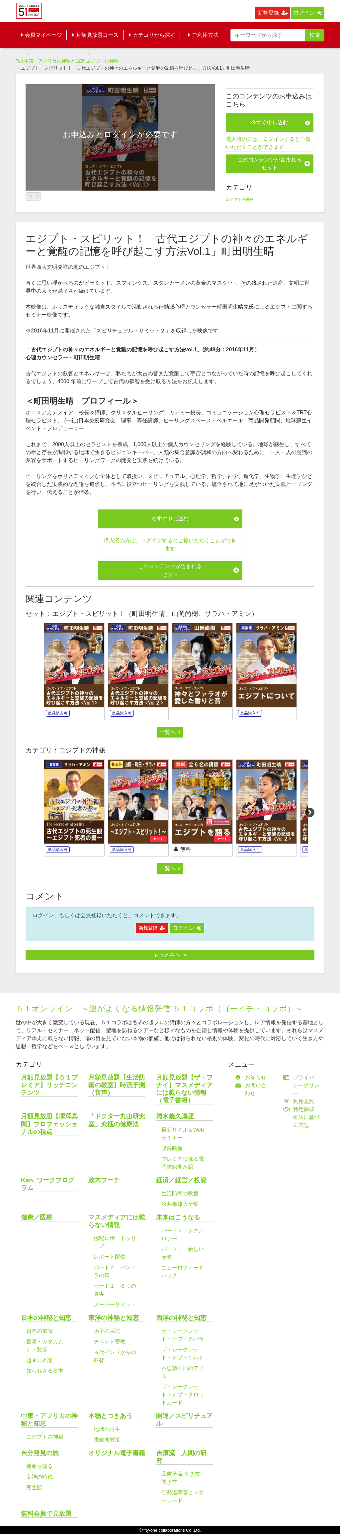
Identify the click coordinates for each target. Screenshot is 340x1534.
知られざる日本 (44, 1371)
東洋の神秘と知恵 (113, 1317)
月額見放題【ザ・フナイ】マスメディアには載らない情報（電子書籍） (184, 1089)
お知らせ (252, 1077)
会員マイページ (41, 35)
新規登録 (273, 13)
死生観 (34, 1487)
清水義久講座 (175, 1116)
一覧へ (170, 732)
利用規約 (300, 1101)
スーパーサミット (115, 1304)
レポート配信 (110, 1257)
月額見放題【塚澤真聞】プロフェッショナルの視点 (49, 1124)
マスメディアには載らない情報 (116, 1221)
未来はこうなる (178, 1217)
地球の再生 (107, 1429)
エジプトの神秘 (102, 61)
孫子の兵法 (107, 1331)
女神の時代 (39, 1477)
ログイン (308, 13)
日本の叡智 (39, 1331)
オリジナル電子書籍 (116, 1452)
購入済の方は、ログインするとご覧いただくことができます (268, 143)
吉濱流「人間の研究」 (181, 1456)
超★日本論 (39, 1360)
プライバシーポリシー (302, 1085)
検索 (314, 35)
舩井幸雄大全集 (180, 1204)
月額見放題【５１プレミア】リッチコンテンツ (49, 1085)
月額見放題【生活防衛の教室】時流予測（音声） (116, 1085)
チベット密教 (110, 1341)
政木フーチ (104, 1180)
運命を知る (39, 1466)
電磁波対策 (107, 1440)
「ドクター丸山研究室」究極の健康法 (116, 1120)
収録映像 (172, 1148)
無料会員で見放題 (46, 1513)
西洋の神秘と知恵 (181, 1317)
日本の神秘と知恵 (46, 1317)
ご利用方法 (203, 35)
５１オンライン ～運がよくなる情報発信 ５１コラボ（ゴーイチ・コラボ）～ (159, 1008)
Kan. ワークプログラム (47, 1184)
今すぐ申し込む (280, 122)
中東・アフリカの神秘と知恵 (54, 61)
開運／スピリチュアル (184, 1419)
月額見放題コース (95, 35)
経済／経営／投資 (181, 1180)
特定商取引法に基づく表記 (302, 1117)
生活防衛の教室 (180, 1193)
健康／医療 (36, 1217)
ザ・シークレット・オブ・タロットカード (182, 1394)
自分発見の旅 (40, 1452)
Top (19, 61)
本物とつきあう (110, 1415)
